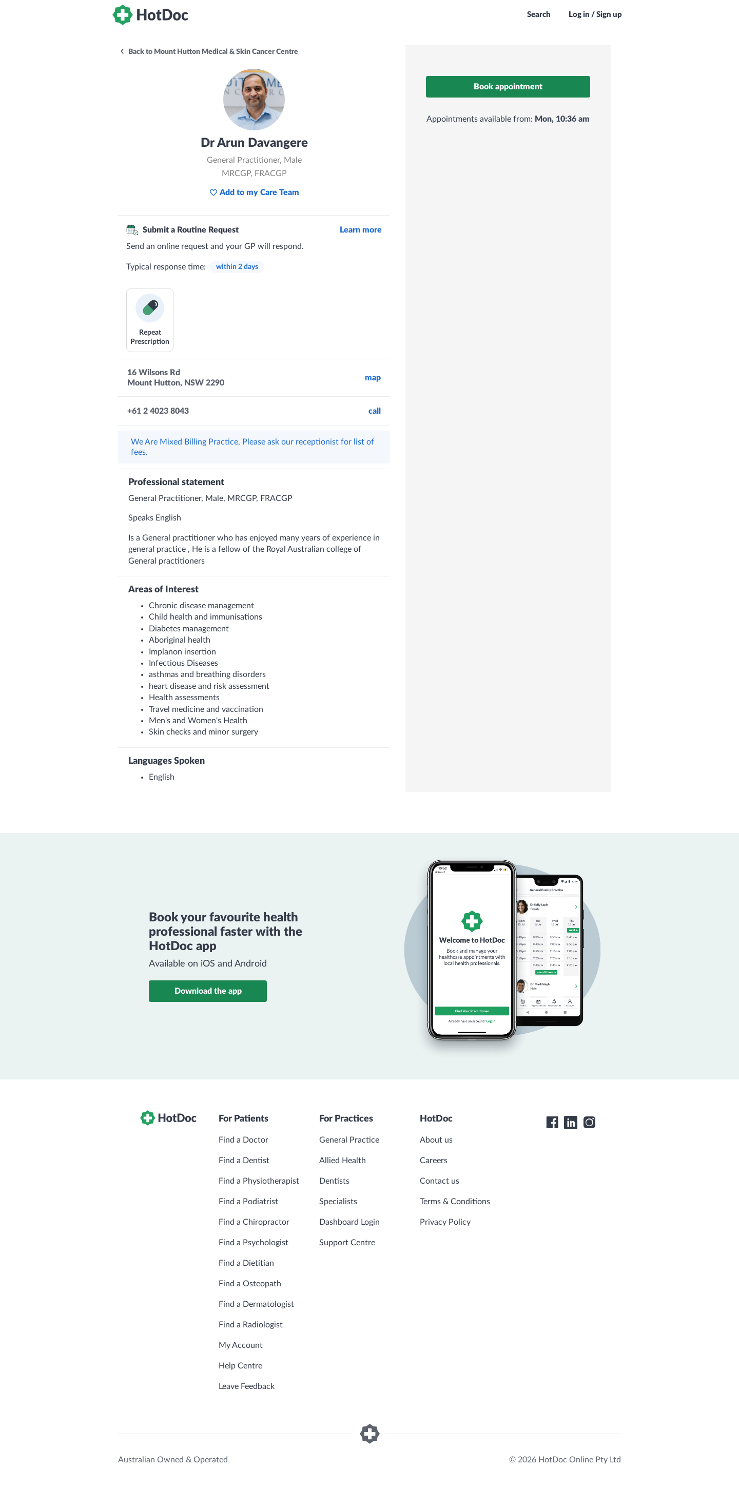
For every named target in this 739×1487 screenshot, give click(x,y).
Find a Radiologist (251, 1325)
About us (436, 1140)
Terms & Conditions (455, 1202)
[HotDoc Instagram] (589, 1122)
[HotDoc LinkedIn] (570, 1122)
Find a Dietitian (246, 1263)
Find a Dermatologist (256, 1304)
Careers (434, 1160)
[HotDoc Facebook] (552, 1122)
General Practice (349, 1140)
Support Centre (347, 1243)
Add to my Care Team (254, 192)
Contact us (439, 1181)
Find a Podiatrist (248, 1202)
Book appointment (508, 87)
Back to (208, 51)
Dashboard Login (349, 1222)
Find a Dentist (244, 1160)
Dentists (334, 1181)
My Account (241, 1345)
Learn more (361, 230)
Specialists (338, 1202)
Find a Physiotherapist (259, 1181)
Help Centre (240, 1366)
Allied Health (342, 1160)
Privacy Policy (445, 1222)
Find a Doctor (243, 1140)
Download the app (208, 991)
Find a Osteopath (250, 1284)
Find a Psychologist (253, 1243)
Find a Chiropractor (254, 1222)
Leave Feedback (247, 1386)
